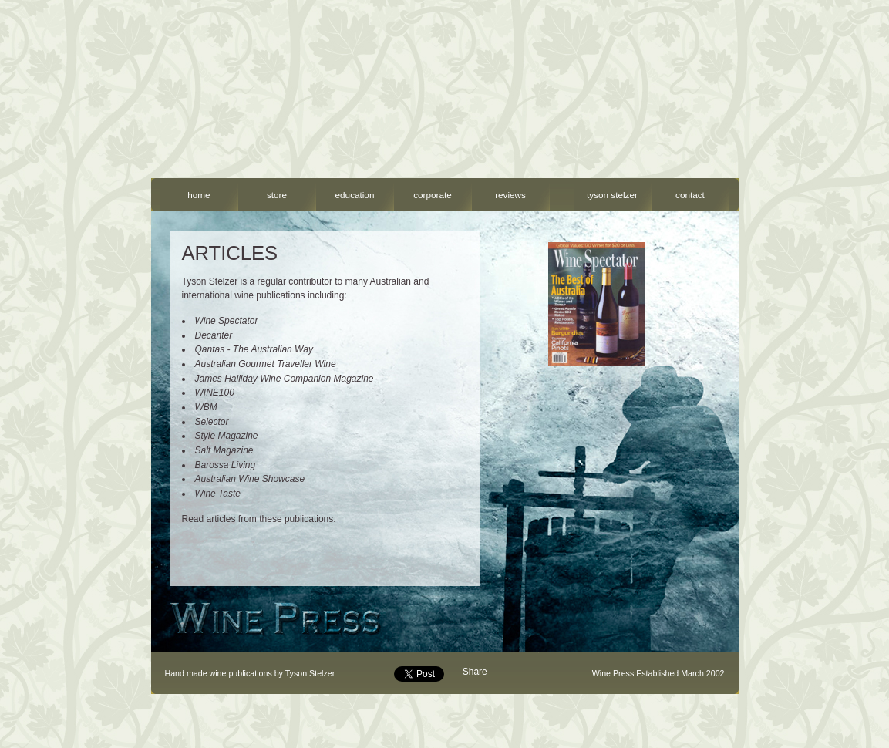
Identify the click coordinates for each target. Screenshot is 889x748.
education (355, 195)
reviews (510, 195)
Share (475, 671)
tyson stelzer (612, 195)
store (277, 195)
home (198, 195)
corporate (432, 195)
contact (690, 195)
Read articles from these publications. (259, 519)
